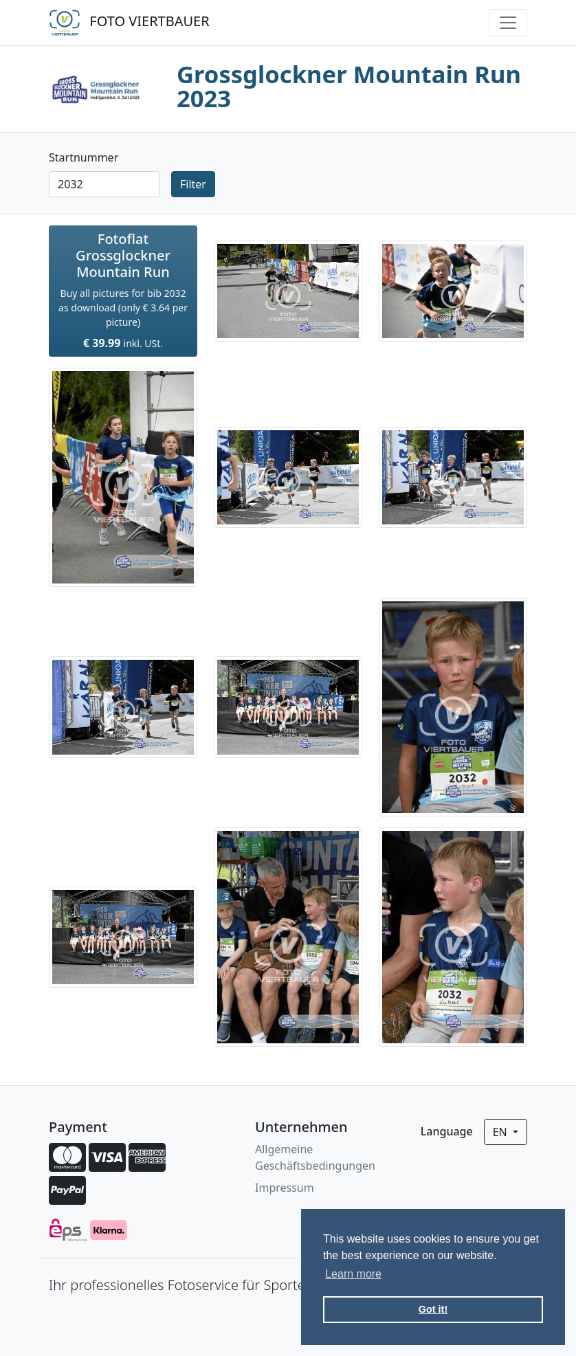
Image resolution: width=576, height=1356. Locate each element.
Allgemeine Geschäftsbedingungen (315, 1157)
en (501, 1132)
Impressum (284, 1187)
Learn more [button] (353, 1274)
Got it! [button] (433, 1309)
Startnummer (83, 157)
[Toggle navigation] (508, 22)
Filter (193, 184)
